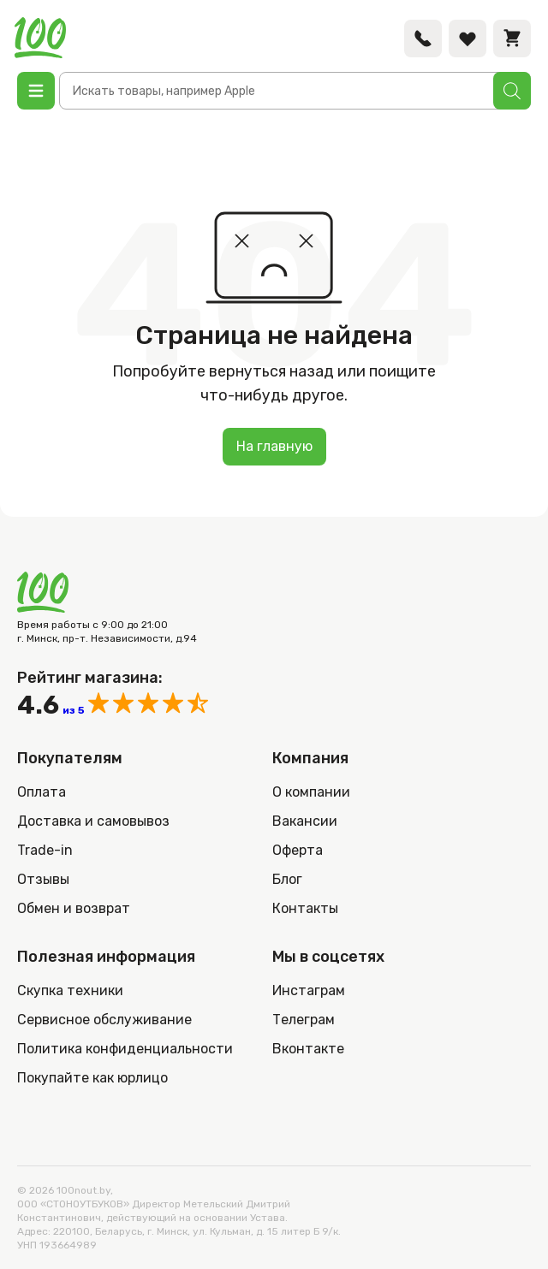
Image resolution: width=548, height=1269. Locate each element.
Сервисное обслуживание (104, 1019)
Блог (287, 879)
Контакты (305, 908)
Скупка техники (70, 990)
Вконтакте (308, 1049)
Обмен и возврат (73, 908)
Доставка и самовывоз (93, 821)
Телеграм (303, 1019)
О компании (311, 792)
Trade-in (45, 850)
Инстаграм (308, 990)
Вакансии (304, 821)
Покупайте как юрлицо (92, 1078)
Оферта (297, 850)
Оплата (41, 792)
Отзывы (43, 879)
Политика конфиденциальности (125, 1049)
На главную (274, 446)
